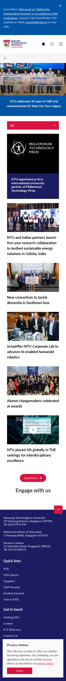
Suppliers (9, 581)
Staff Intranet (12, 587)
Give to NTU (11, 599)
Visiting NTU (11, 617)
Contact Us (11, 635)
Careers (8, 623)
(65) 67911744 (17, 524)
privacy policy (46, 663)
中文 (6, 568)
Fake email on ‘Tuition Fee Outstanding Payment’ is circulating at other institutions (31, 14)
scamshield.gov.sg (36, 22)
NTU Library (11, 575)
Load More (33, 478)
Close (19, 670)
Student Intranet (14, 593)
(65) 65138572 (17, 549)
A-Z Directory (12, 629)
